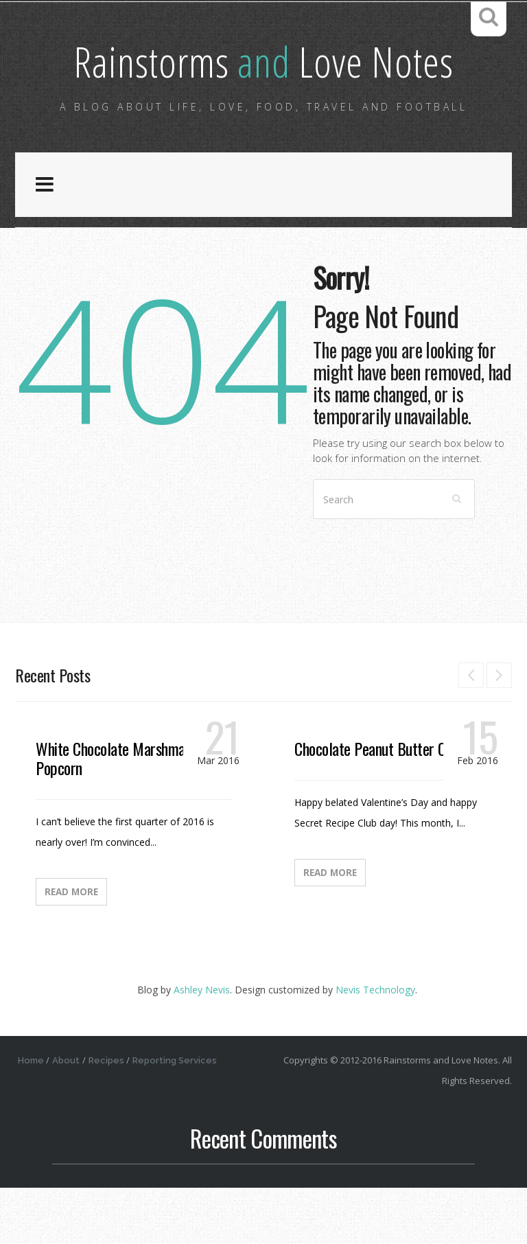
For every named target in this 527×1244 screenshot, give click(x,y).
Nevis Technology (375, 1045)
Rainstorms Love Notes (263, 92)
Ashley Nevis (202, 1045)
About (68, 1116)
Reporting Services (181, 1116)
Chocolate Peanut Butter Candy (382, 804)
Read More (71, 948)
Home (32, 1116)
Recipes (110, 1116)
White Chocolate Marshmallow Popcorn (122, 814)
